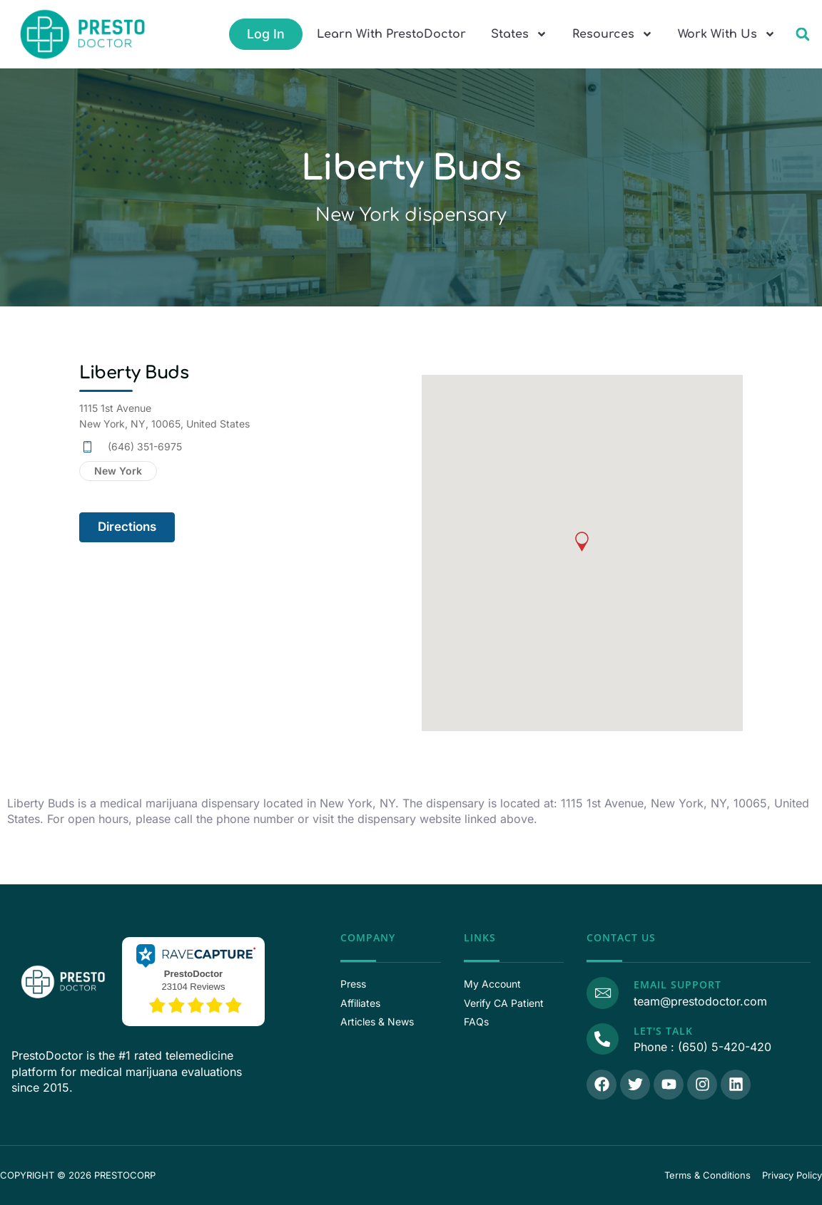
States (519, 34)
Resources (612, 34)
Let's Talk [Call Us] (661, 1031)
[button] (802, 34)
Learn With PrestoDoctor (391, 34)
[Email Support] (601, 992)
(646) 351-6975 (145, 446)
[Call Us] (601, 1038)
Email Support (675, 984)
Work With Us (727, 34)
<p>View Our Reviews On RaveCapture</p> (193, 979)
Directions (127, 526)
